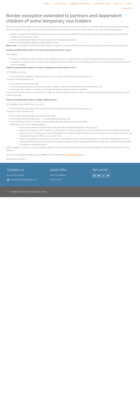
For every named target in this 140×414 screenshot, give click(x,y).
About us (118, 3)
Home (47, 3)
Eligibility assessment (79, 3)
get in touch (73, 155)
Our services (59, 3)
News (129, 3)
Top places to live (102, 3)
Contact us (127, 8)
